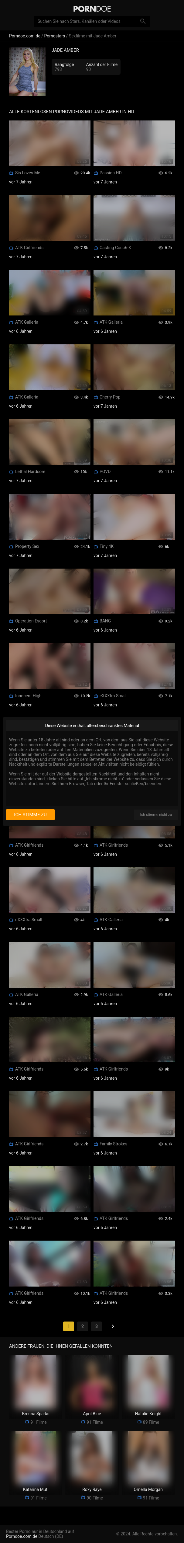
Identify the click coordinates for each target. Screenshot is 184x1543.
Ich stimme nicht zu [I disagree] (156, 815)
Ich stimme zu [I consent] (30, 814)
